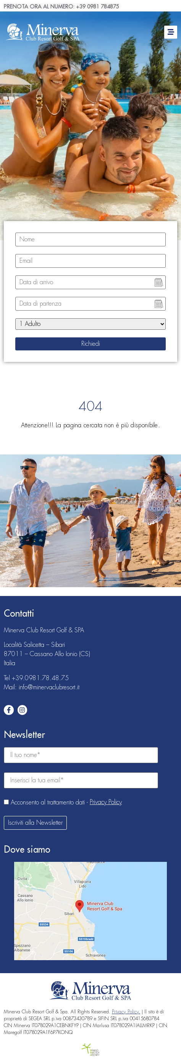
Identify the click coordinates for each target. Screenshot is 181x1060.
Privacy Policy (106, 802)
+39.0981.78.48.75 (40, 678)
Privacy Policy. (126, 1012)
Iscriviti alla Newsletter (35, 823)
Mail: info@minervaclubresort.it (41, 687)
